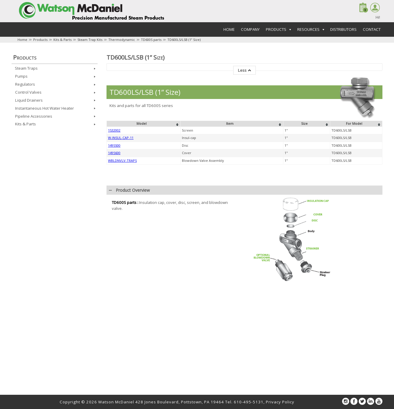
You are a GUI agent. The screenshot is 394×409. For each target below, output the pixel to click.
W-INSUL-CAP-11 (121, 137)
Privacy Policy (280, 402)
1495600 (114, 153)
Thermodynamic (121, 39)
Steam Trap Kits (89, 39)
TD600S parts (151, 39)
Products (40, 39)
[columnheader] (144, 124)
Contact (372, 29)
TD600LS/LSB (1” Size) (184, 39)
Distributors (343, 29)
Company (250, 29)
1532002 (114, 130)
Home (229, 29)
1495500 (114, 145)
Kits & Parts (62, 39)
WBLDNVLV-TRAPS (122, 160)
